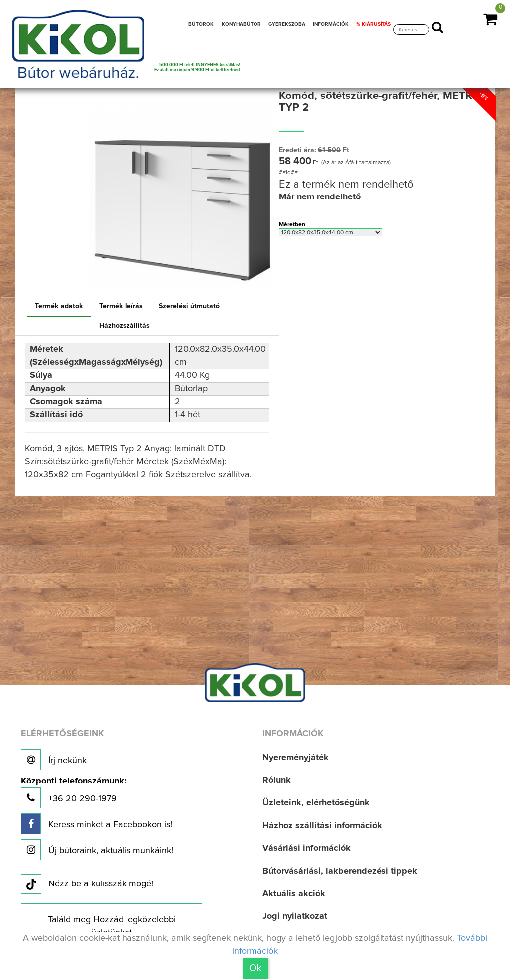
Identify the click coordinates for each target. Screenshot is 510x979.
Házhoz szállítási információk (322, 825)
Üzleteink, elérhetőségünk (316, 802)
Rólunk (276, 780)
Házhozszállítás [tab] (124, 325)
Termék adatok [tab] (59, 306)
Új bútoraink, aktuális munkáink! (97, 849)
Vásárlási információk (306, 848)
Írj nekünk (54, 759)
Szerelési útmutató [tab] (189, 306)
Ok (255, 968)
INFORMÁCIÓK (331, 24)
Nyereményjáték (295, 757)
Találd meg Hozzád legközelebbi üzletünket (112, 926)
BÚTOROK (201, 24)
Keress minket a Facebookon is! (96, 823)
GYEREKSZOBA (286, 24)
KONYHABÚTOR (241, 24)
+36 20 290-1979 (73, 793)
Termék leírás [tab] (121, 306)
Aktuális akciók (293, 893)
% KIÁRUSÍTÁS (373, 24)
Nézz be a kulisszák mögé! (87, 884)
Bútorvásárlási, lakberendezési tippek (339, 871)
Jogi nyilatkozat (294, 916)
